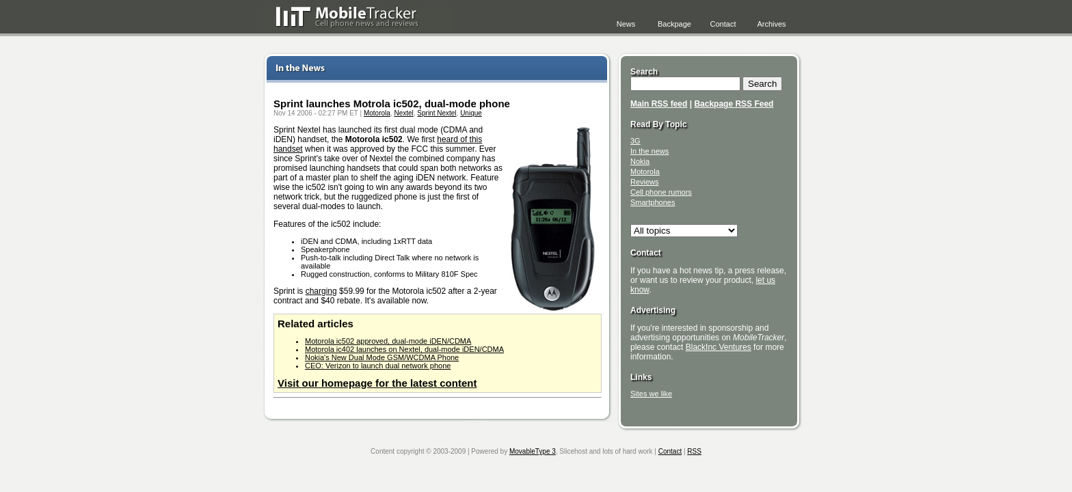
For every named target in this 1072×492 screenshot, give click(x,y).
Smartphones (652, 202)
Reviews (644, 182)
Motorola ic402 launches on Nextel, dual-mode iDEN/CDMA (404, 349)
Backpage (674, 24)
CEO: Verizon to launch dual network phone (378, 365)
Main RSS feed (658, 104)
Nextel (403, 113)
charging (321, 291)
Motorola (377, 113)
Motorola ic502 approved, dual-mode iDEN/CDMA (388, 341)
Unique (471, 113)
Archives (771, 24)
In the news (649, 151)
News (626, 24)
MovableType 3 (532, 451)
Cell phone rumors (661, 192)
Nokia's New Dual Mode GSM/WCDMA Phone (382, 357)
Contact (723, 24)
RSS (694, 451)
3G (635, 141)
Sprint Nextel (436, 113)
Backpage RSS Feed (733, 104)
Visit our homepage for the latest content (377, 383)
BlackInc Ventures (718, 347)
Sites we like (651, 394)
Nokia (639, 161)
